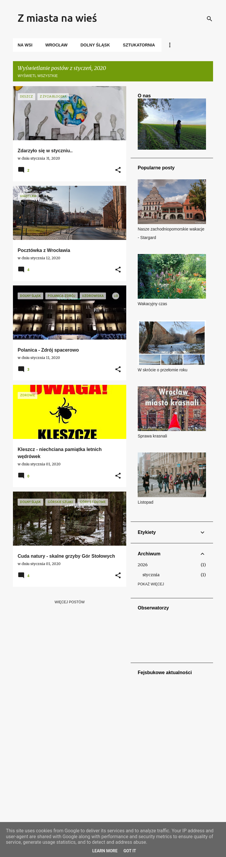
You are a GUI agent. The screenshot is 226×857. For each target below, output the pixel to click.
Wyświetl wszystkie (38, 76)
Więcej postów (70, 602)
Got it (129, 850)
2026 (143, 564)
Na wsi (25, 45)
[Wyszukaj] (209, 19)
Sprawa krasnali (152, 436)
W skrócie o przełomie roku (162, 369)
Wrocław (56, 45)
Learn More (104, 850)
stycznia (150, 574)
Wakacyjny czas (152, 303)
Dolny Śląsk (95, 45)
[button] (118, 170)
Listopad (145, 502)
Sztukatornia (139, 45)
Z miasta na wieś (57, 18)
